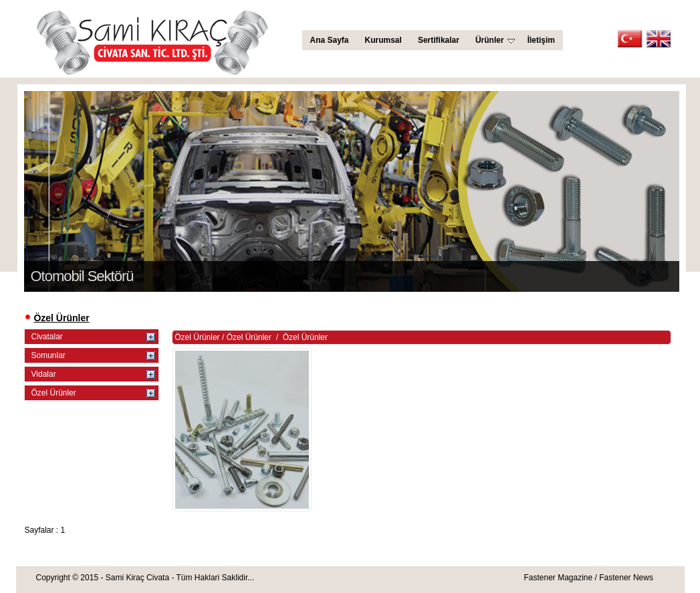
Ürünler (495, 40)
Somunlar (48, 355)
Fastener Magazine (558, 577)
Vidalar (43, 374)
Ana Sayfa (329, 40)
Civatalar (47, 336)
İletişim (541, 40)
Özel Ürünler (53, 393)
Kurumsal (383, 40)
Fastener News (626, 577)
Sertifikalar (438, 40)
